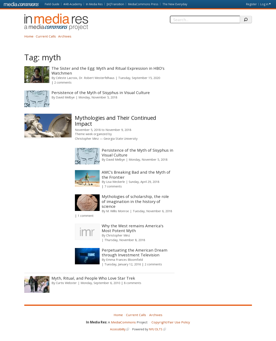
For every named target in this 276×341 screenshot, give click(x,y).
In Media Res (94, 4)
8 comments (132, 283)
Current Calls (46, 36)
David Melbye (65, 97)
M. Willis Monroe (117, 211)
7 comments (113, 186)
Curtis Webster (66, 283)
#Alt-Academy (72, 4)
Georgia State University (120, 139)
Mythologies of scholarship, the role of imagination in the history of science (135, 201)
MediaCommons (123, 322)
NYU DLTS (155, 329)
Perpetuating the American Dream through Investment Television (134, 252)
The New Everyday (174, 4)
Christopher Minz (87, 139)
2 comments (63, 82)
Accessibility (118, 329)
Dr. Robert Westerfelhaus (96, 78)
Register (251, 4)
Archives (64, 36)
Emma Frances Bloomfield (124, 259)
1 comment (86, 215)
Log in (264, 4)
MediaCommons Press (143, 4)
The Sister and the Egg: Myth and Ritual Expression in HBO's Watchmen (107, 71)
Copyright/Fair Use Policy (170, 322)
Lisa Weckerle (115, 182)
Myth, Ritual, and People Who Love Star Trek (93, 278)
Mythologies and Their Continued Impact (115, 120)
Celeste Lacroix (66, 78)
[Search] (205, 19)
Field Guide (52, 4)
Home (28, 36)
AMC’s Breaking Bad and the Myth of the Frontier (136, 174)
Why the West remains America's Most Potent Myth (132, 228)
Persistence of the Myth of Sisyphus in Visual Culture (100, 92)
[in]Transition (115, 4)
